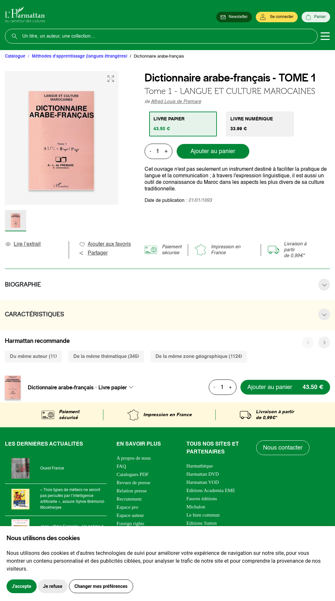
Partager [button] (93, 253)
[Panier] (316, 17)
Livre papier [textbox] (112, 387)
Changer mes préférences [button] (101, 586)
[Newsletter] (234, 17)
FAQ (121, 466)
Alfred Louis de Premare (176, 101)
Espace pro (127, 507)
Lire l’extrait (23, 244)
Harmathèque (199, 465)
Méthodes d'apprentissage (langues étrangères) (79, 56)
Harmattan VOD (202, 482)
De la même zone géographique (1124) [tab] (198, 356)
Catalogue (15, 56)
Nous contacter (283, 448)
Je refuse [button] (52, 586)
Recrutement (129, 499)
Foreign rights (130, 523)
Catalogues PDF (132, 474)
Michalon (195, 506)
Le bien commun (203, 515)
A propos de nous (133, 458)
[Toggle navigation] (325, 36)
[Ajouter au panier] (285, 387)
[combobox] (117, 387)
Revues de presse (133, 482)
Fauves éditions (201, 498)
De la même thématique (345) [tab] (106, 356)
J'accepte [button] (21, 586)
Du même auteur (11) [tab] (33, 356)
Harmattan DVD (202, 474)
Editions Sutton (201, 523)
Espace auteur (130, 515)
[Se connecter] (277, 17)
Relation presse (131, 490)
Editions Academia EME (210, 490)
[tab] (183, 124)
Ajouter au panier (212, 151)
